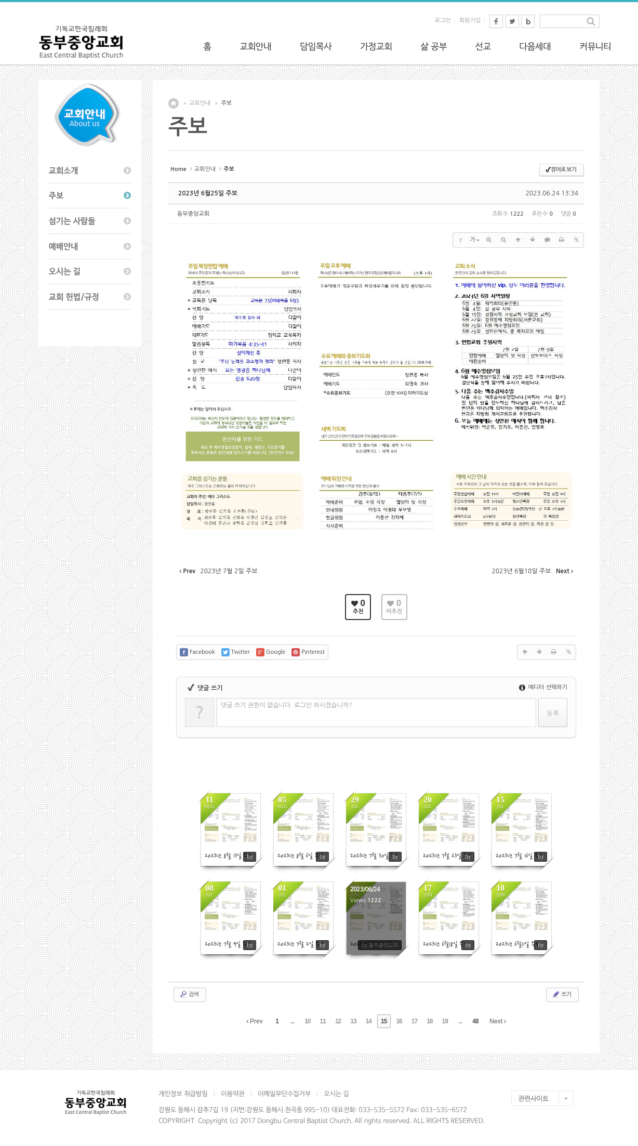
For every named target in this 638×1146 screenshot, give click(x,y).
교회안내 (199, 103)
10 (307, 1021)
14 (368, 1021)
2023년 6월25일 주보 (207, 193)
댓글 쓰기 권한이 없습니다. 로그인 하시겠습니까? (286, 705)
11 (323, 1021)
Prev (254, 1021)
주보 (226, 103)
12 (338, 1021)
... (292, 1021)
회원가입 (470, 20)
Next (497, 1021)
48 (475, 1021)
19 (445, 1021)
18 (429, 1021)
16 (399, 1021)
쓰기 (561, 994)
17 (414, 1021)
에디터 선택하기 (543, 687)
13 (353, 1021)
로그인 (443, 20)
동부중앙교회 (193, 214)
